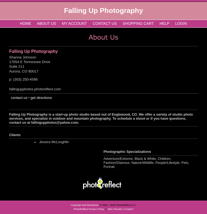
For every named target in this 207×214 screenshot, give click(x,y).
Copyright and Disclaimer (85, 205)
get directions (41, 98)
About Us (46, 23)
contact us (19, 98)
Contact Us (105, 23)
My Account (74, 23)
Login (181, 23)
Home (25, 23)
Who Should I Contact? (120, 209)
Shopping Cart (138, 23)
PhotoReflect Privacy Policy (89, 209)
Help (165, 23)
